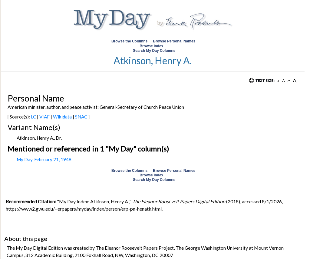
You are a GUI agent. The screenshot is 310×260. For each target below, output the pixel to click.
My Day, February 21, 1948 (44, 159)
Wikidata (62, 116)
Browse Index (151, 46)
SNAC (81, 116)
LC (33, 116)
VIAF (44, 116)
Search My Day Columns (154, 50)
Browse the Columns (129, 41)
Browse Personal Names (174, 41)
